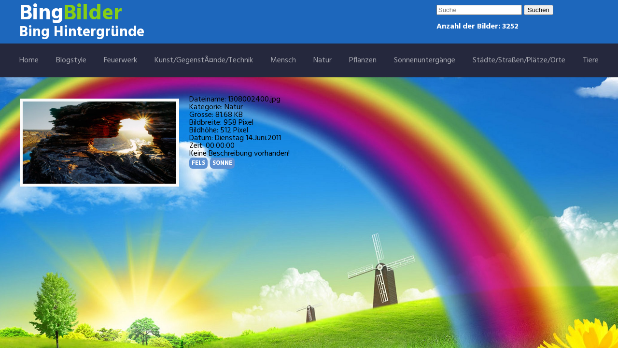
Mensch (283, 60)
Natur (322, 60)
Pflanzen (363, 60)
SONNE (222, 163)
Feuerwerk (120, 60)
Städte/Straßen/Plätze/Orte (519, 60)
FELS (198, 163)
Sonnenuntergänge (424, 60)
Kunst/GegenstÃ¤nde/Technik (203, 60)
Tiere (591, 60)
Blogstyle (71, 60)
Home (29, 60)
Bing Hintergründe (81, 32)
